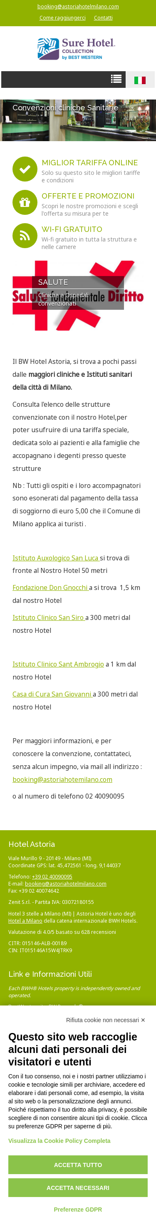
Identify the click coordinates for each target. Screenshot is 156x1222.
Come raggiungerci (63, 17)
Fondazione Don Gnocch (49, 587)
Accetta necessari (78, 1188)
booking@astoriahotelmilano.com (78, 6)
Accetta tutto (78, 1165)
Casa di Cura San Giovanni (52, 694)
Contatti (103, 17)
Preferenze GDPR (78, 1209)
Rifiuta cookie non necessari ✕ (106, 1020)
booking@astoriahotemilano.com (62, 779)
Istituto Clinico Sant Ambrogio (58, 664)
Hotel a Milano (25, 920)
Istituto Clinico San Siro (48, 617)
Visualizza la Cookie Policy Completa (59, 1140)
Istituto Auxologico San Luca (56, 558)
